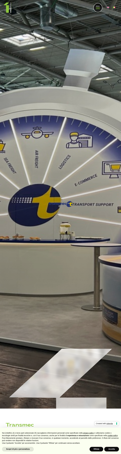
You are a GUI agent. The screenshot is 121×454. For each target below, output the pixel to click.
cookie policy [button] (113, 435)
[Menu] (98, 7)
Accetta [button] (111, 449)
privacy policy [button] (88, 433)
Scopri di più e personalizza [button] (18, 449)
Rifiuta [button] (96, 449)
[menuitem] (108, 8)
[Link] (7, 8)
